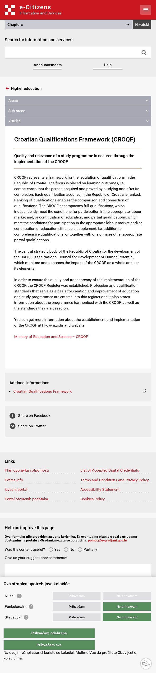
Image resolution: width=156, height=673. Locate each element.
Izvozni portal (16, 489)
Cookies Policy (92, 499)
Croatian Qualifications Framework (42, 391)
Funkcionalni (15, 616)
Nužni (9, 605)
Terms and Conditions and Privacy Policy (114, 480)
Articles (14, 121)
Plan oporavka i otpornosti (27, 470)
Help (108, 65)
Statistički (13, 626)
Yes (54, 549)
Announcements (48, 65)
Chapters (15, 24)
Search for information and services (38, 39)
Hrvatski (142, 24)
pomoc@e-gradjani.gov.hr (107, 540)
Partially (87, 549)
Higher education (26, 88)
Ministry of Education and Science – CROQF (51, 336)
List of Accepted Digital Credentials (109, 470)
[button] (69, 24)
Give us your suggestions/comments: (36, 557)
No (69, 549)
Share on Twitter (32, 426)
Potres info (14, 480)
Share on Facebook (34, 415)
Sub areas (16, 111)
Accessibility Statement (99, 489)
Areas (13, 100)
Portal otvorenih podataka (26, 499)
